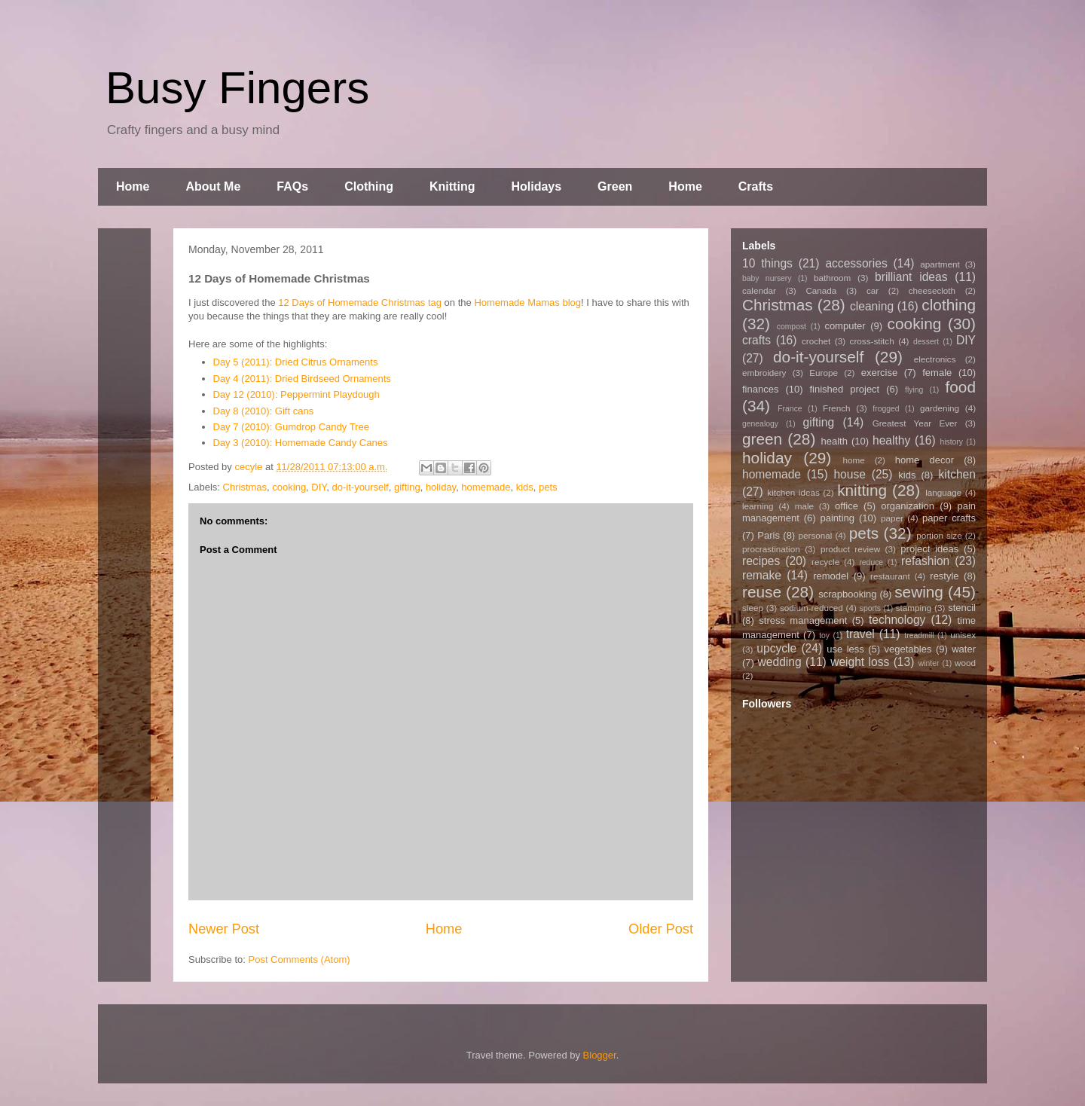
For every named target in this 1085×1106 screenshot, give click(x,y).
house (849, 474)
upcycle (776, 648)
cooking (289, 487)
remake (761, 575)
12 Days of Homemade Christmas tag (360, 302)
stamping (913, 608)
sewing (918, 591)
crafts (756, 340)
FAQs (292, 186)
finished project (844, 389)
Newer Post (223, 928)
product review (850, 549)
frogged (886, 409)
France (790, 409)
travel (860, 634)
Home (132, 186)
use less (845, 649)
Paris (768, 535)
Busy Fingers (237, 88)
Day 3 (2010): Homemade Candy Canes (300, 442)
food (960, 387)
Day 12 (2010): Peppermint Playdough (296, 394)
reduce (871, 562)
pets (548, 487)
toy (824, 635)
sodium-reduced (811, 608)
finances (760, 389)
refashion (925, 561)
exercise (879, 372)
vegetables (908, 649)
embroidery (764, 372)
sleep (752, 608)
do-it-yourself (360, 487)
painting (838, 518)
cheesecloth (932, 290)
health (834, 441)
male (804, 506)
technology (897, 619)
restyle (944, 576)
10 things (767, 263)
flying (914, 390)
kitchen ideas (793, 492)
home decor (924, 460)
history (951, 442)
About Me (212, 186)
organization (907, 506)
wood (965, 663)
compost (791, 326)
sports (870, 608)
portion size (939, 535)
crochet (816, 341)
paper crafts (949, 518)
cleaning (872, 306)
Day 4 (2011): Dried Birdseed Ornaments (302, 378)
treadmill (919, 635)
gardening (939, 408)
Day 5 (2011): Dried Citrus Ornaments (295, 362)
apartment (940, 264)
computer (844, 325)
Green (615, 186)
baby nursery (767, 278)
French (836, 408)
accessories (856, 263)
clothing (948, 304)
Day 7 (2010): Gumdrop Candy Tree (291, 426)
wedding (780, 661)
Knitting (452, 186)
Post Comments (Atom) (299, 959)
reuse (761, 591)
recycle (825, 562)
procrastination (771, 549)
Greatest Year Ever (915, 423)
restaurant (890, 576)
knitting (862, 490)
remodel (830, 576)
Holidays (536, 186)
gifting (407, 487)
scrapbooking (847, 594)
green (762, 439)
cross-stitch (872, 341)
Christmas (245, 487)
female (937, 372)
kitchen (957, 474)
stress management (803, 620)
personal (816, 535)
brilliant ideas (911, 276)
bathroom (832, 278)
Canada (820, 290)
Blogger (599, 1055)
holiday (441, 487)
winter (929, 663)
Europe (823, 372)
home (854, 460)
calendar (759, 290)
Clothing (368, 186)
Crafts (755, 186)
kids (524, 487)
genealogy (760, 424)
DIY (318, 487)
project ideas (929, 549)
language (943, 492)
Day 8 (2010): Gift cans (263, 411)
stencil (962, 607)
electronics (935, 359)
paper (892, 518)
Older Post (660, 928)
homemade (485, 487)
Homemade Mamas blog (527, 302)
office (846, 506)
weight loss (859, 661)
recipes (761, 561)
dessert (926, 342)
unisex (963, 635)
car (872, 290)
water (964, 649)
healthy (891, 440)
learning (758, 506)
